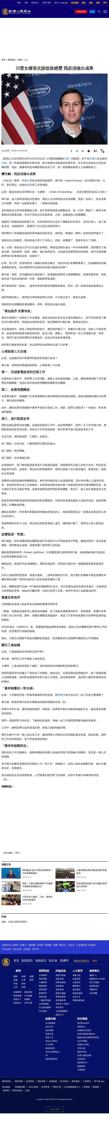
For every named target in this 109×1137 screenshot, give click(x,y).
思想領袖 (60, 989)
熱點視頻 (28, 992)
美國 (20, 60)
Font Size (95, 151)
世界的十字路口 (63, 1004)
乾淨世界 (46, 1087)
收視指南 (30, 1081)
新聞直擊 (43, 989)
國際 (15, 976)
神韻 (19, 3)
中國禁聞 (43, 982)
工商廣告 (81, 1070)
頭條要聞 (17, 992)
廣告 (84, 3)
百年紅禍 (81, 1048)
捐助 (91, 3)
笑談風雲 (76, 979)
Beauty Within (51, 1041)
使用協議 (53, 1081)
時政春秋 (60, 986)
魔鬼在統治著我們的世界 (88, 1037)
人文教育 (78, 970)
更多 (28, 1090)
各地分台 (35, 3)
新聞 (18, 970)
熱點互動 (60, 979)
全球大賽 (28, 1003)
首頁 (3, 60)
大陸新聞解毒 (62, 1011)
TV (93, 12)
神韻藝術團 (20, 1087)
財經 (23, 983)
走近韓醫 (93, 993)
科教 (23, 987)
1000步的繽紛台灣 (52, 1053)
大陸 (15, 987)
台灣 (23, 980)
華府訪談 (43, 997)
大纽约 (15, 945)
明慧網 (86, 1087)
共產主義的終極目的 (86, 1034)
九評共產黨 (82, 1041)
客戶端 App (99, 1081)
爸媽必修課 (77, 993)
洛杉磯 (31, 945)
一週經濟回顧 (45, 1000)
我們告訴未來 (83, 1023)
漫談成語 (76, 989)
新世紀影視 (17, 1090)
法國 (55, 945)
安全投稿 (64, 1081)
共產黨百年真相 (84, 1030)
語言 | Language (61, 3)
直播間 (64, 960)
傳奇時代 (81, 1027)
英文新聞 (74, 3)
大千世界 (49, 1044)
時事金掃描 (61, 982)
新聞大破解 (61, 993)
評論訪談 (61, 970)
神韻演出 (17, 1003)
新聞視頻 (44, 970)
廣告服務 (75, 1081)
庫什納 (6, 174)
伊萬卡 (93, 158)
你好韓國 (49, 1030)
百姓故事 (81, 1059)
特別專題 (82, 1018)
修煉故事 (81, 1066)
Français (6, 949)
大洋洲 (39, 945)
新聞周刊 (43, 993)
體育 (31, 980)
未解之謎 (76, 975)
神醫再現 (93, 989)
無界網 (6, 1090)
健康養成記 (94, 986)
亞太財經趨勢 (45, 1007)
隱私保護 (42, 1081)
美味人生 (49, 1037)
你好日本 (49, 1027)
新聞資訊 (12, 60)
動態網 (96, 1087)
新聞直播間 (81, 12)
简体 (49, 3)
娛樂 (31, 976)
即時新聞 (17, 996)
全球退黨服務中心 (72, 1087)
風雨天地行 (82, 1052)
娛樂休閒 (50, 1018)
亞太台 (71, 945)
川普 (66, 158)
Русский (17, 949)
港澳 (23, 976)
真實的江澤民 (83, 1044)
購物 (105, 3)
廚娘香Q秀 (50, 1048)
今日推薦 (28, 996)
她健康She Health (97, 979)
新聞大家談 (61, 975)
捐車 (98, 3)
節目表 (53, 960)
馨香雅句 (76, 986)
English (92, 945)
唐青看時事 (61, 1000)
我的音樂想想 (51, 1059)
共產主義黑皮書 (84, 1055)
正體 (44, 3)
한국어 (35, 949)
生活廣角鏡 (50, 1023)
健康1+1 (93, 975)
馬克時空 (60, 1007)
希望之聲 (57, 1087)
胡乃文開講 (94, 982)
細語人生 (60, 1014)
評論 (15, 983)
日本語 (26, 949)
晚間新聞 (43, 986)
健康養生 (94, 970)
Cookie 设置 (54, 1109)
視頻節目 (41, 960)
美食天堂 (49, 1034)
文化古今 (76, 997)
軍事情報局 (61, 997)
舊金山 (62, 945)
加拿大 (23, 945)
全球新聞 (43, 975)
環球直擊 (43, 979)
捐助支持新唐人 (82, 961)
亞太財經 (43, 1011)
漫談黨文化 (82, 1062)
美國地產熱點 (78, 1000)
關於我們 (19, 1081)
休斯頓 (48, 945)
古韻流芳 (76, 982)
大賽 (26, 3)
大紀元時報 (33, 1087)
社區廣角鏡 (44, 1004)
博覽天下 (17, 999)
